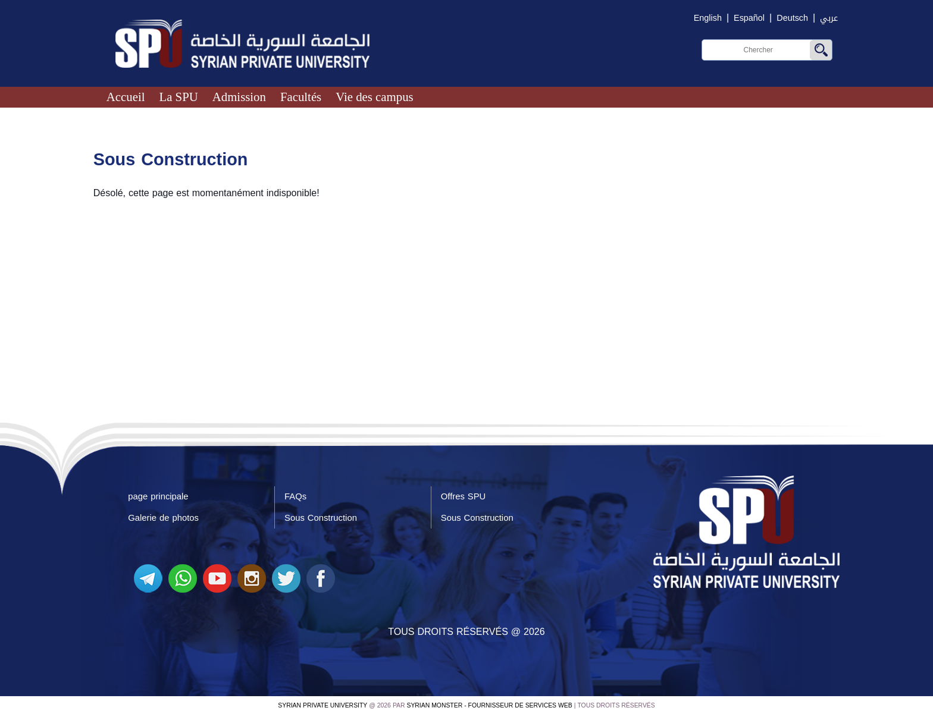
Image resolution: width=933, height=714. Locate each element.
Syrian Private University (322, 705)
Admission (239, 96)
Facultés (300, 96)
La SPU (178, 96)
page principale (158, 496)
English (708, 18)
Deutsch (792, 18)
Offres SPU (463, 496)
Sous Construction (320, 517)
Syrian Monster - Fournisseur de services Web (489, 705)
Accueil (126, 96)
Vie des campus (374, 96)
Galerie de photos (163, 517)
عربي (829, 18)
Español (749, 18)
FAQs (295, 496)
